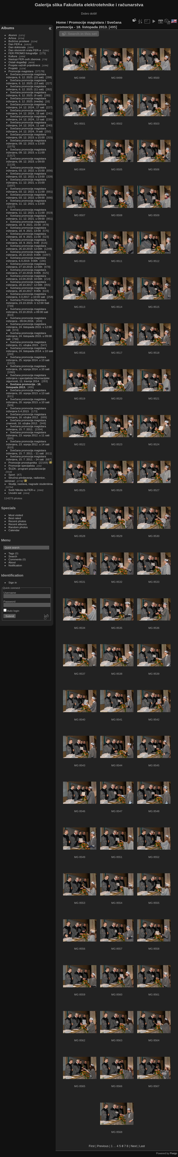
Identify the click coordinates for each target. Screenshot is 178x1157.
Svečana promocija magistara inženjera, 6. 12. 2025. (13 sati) (26, 82)
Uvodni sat (15, 492)
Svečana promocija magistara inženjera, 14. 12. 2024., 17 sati (26, 106)
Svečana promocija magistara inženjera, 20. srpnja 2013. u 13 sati (27, 392)
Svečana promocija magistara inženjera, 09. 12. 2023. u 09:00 (26, 160)
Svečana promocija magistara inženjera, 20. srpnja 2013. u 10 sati (27, 401)
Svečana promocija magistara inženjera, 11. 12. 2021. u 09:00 (26, 217)
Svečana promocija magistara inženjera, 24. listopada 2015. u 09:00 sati (29, 335)
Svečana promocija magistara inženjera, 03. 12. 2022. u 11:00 (26, 190)
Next (134, 1146)
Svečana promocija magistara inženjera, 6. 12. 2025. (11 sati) (26, 88)
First (92, 1146)
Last (142, 1146)
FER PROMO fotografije (23, 53)
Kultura (13, 56)
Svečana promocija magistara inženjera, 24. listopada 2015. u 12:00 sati (29, 326)
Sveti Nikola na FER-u (22, 489)
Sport (12, 474)
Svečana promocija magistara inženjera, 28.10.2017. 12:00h (26, 283)
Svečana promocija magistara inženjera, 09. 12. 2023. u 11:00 (26, 151)
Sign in (13, 582)
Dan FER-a (15, 44)
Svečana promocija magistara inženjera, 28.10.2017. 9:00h (26, 289)
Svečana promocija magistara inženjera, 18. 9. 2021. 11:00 (26, 235)
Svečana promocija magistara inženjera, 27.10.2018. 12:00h (26, 265)
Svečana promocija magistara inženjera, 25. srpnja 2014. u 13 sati (27, 359)
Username (9, 592)
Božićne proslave (19, 41)
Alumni (13, 35)
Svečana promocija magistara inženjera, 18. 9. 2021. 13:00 (26, 229)
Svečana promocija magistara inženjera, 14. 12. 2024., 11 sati (26, 124)
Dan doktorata (17, 47)
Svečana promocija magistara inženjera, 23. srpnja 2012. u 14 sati (27, 443)
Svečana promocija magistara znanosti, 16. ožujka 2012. (26, 422)
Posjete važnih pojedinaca (24, 65)
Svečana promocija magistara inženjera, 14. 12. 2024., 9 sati (26, 130)
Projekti (13, 68)
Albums (7, 28)
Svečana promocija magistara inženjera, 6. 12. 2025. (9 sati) (26, 94)
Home (61, 22)
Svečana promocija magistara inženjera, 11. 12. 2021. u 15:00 (26, 181)
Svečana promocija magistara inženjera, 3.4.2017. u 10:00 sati (26, 295)
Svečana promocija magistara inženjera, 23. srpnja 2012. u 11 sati (27, 434)
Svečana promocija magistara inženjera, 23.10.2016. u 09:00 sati (27, 310)
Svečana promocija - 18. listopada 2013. (23, 386)
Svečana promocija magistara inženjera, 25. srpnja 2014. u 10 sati (27, 368)
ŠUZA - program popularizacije (27, 468)
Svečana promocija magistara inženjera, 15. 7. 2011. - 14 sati (26, 458)
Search (13, 556)
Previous (102, 1146)
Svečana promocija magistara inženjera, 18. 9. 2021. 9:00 (26, 241)
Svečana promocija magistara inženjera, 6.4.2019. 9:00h (26, 259)
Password (9, 601)
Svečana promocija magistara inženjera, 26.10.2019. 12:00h (26, 247)
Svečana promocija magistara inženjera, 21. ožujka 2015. (26, 343)
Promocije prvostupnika (23, 462)
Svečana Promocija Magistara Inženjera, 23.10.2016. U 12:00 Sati (27, 301)
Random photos (18, 527)
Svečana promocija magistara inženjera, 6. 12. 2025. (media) (26, 100)
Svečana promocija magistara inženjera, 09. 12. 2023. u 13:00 (26, 142)
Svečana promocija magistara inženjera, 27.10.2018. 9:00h (26, 271)
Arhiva (12, 38)
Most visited (16, 515)
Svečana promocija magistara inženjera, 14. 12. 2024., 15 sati (26, 112)
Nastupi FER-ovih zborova (24, 59)
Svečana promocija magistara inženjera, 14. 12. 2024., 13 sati (26, 118)
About (12, 562)
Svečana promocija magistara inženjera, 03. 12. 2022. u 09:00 (26, 196)
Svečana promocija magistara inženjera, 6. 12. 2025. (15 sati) (26, 76)
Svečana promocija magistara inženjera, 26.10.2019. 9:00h (26, 253)
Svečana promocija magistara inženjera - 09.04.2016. (26, 319)
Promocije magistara (21, 71)
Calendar (14, 530)
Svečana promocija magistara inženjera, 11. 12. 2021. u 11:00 (26, 211)
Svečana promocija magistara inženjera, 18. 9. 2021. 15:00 (26, 223)
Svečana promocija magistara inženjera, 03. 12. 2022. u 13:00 (26, 175)
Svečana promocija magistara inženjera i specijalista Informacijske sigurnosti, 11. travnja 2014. (28, 378)
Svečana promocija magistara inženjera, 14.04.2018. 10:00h (26, 277)
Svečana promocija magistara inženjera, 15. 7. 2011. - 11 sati (26, 452)
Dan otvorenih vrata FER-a (25, 50)
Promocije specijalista (22, 465)
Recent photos (17, 521)
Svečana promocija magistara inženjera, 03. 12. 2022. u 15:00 (26, 169)
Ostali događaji (18, 62)
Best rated (15, 518)
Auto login (11, 610)
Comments (15, 559)
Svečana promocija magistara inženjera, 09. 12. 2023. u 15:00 (26, 136)
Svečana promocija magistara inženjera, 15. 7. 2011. (26, 428)
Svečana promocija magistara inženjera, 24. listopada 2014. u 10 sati (29, 349)
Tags (11, 553)
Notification (15, 565)
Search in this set (82, 34)
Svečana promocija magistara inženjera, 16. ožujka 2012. (26, 416)
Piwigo (173, 1153)
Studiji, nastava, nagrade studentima (31, 483)
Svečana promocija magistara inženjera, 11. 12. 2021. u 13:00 (26, 202)
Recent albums (18, 524)
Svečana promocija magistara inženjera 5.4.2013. (26, 410)
